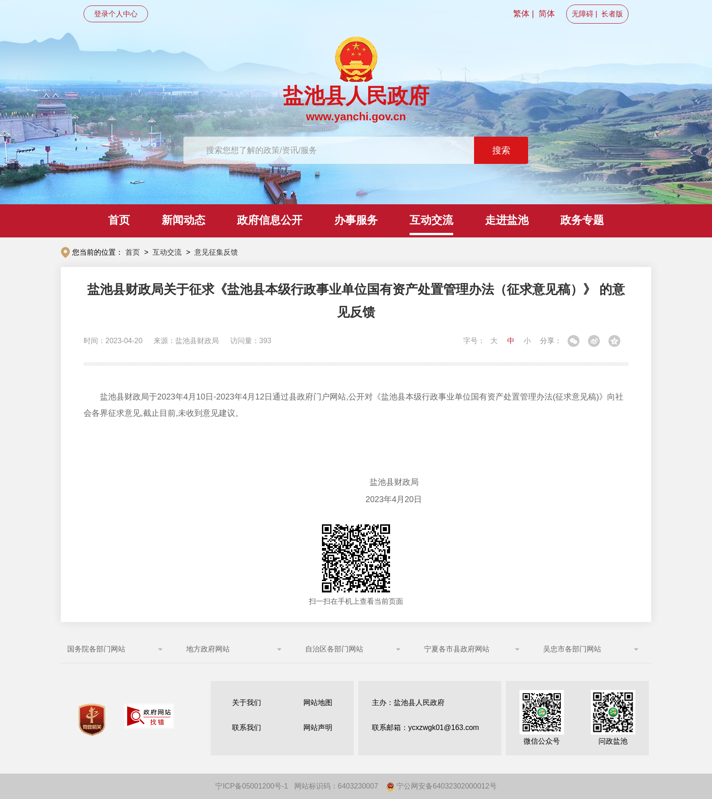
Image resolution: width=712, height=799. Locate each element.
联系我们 (246, 727)
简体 (547, 13)
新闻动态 (183, 220)
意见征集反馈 (216, 252)
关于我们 (246, 702)
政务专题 (582, 220)
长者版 (612, 14)
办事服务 (356, 220)
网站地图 (317, 702)
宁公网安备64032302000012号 (441, 786)
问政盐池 (613, 717)
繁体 (521, 13)
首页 (119, 220)
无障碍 (582, 14)
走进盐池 (507, 220)
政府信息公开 (269, 220)
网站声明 (317, 727)
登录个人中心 (116, 14)
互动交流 (431, 220)
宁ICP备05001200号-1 (251, 786)
